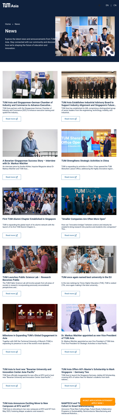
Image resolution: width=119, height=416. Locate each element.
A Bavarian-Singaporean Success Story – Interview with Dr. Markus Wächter (29, 162)
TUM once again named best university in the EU (86, 277)
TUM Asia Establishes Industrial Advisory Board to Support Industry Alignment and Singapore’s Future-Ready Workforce (88, 104)
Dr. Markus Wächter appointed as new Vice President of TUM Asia (88, 337)
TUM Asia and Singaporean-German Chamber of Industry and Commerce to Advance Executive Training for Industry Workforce (28, 104)
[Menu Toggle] (99, 5)
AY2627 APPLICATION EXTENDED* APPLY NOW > (98, 401)
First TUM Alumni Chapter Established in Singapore (29, 219)
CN (115, 5)
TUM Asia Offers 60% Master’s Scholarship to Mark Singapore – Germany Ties (87, 370)
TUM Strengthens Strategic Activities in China (85, 160)
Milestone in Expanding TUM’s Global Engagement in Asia (30, 337)
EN (107, 5)
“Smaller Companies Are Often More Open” (83, 219)
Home (8, 24)
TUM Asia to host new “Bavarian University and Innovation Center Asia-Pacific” (27, 370)
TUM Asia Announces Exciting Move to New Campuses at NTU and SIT (25, 404)
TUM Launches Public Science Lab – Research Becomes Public (27, 278)
